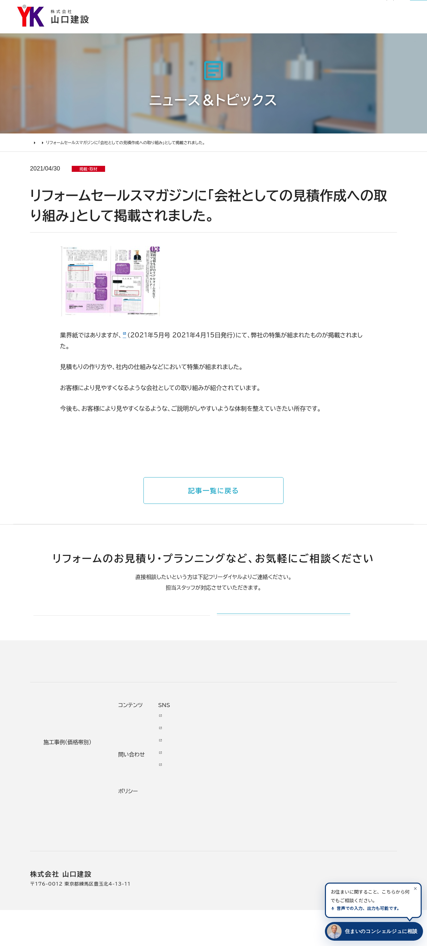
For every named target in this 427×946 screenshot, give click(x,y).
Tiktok (343, 800)
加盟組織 (225, 790)
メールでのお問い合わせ (259, 631)
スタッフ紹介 (230, 827)
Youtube (347, 751)
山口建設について (390, 28)
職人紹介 (225, 839)
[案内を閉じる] (415, 888)
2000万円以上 (150, 790)
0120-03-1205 (331, 9)
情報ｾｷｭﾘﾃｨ (288, 849)
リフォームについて (326, 28)
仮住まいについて (64, 790)
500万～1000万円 (157, 814)
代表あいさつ (231, 765)
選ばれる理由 (175, 28)
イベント (283, 775)
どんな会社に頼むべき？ (73, 765)
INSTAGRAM (353, 775)
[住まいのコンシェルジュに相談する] (373, 931)
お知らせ (215, 9)
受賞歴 (223, 802)
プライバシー (289, 837)
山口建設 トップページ (56, 695)
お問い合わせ (290, 800)
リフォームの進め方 (66, 753)
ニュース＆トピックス (69, 149)
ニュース (284, 751)
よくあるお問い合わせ (69, 814)
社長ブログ (283, 9)
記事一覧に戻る (213, 494)
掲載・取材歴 (230, 814)
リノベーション (148, 753)
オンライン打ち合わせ (69, 802)
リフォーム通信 (248, 9)
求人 (220, 864)
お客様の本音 (267, 28)
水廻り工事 (144, 765)
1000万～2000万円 (159, 802)
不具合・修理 (289, 812)
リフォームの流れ (63, 777)
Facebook (349, 763)
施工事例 (221, 28)
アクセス (224, 851)
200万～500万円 (155, 827)
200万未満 (145, 839)
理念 (220, 777)
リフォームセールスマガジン (158, 339)
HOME (36, 149)
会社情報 (225, 753)
